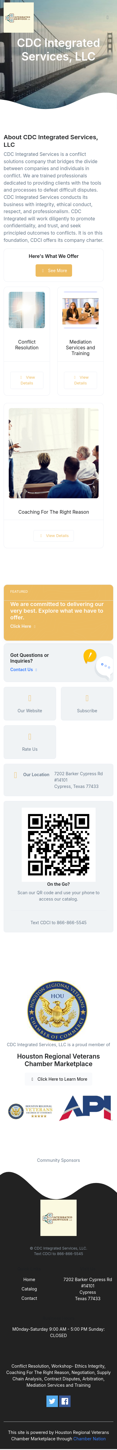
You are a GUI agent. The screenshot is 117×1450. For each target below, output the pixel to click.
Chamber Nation (89, 1438)
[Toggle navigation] (107, 17)
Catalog (29, 1288)
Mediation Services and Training (80, 347)
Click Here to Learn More (58, 1079)
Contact (29, 1298)
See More (53, 270)
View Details (27, 380)
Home (29, 1279)
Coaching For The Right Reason (53, 512)
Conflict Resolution (27, 345)
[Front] (20, 17)
